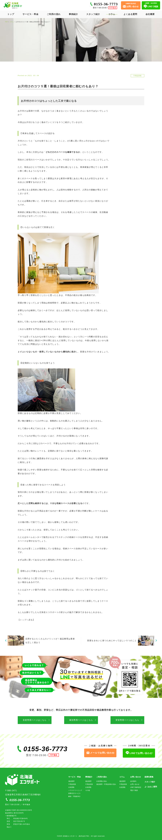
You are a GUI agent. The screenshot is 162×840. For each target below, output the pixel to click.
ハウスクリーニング (75, 790)
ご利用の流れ (53, 14)
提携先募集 (149, 777)
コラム (111, 14)
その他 (87, 790)
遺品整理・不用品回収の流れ (106, 784)
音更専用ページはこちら (34, 720)
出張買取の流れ (101, 781)
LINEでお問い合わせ (139, 752)
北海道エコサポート (49, 612)
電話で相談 (134, 790)
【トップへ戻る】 (26, 620)
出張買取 (71, 787)
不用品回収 (72, 784)
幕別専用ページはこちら (81, 720)
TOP (6, 21)
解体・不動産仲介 (74, 796)
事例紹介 (73, 14)
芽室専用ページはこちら (127, 720)
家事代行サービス (74, 793)
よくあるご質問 (151, 787)
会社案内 (133, 781)
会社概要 (150, 14)
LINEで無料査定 (135, 787)
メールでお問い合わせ (100, 753)
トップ (10, 14)
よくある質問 (130, 14)
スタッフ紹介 (93, 14)
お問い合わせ (135, 777)
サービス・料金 (30, 14)
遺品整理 (71, 781)
